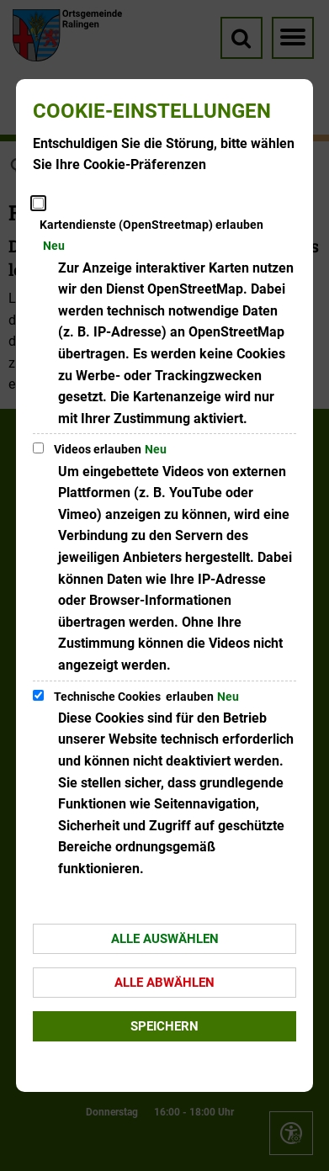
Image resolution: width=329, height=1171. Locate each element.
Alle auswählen (165, 938)
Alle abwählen (164, 982)
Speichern (164, 1026)
